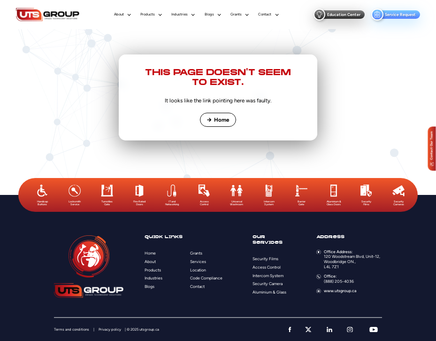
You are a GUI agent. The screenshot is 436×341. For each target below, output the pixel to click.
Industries (179, 14)
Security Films (265, 258)
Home (218, 119)
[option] (42, 195)
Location (198, 270)
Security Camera (267, 283)
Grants (236, 14)
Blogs (209, 14)
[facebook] (289, 330)
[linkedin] (329, 330)
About (119, 14)
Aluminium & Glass (269, 292)
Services (198, 261)
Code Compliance (206, 278)
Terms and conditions (71, 329)
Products (147, 14)
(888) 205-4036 (339, 281)
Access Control (266, 267)
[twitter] (308, 330)
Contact (264, 14)
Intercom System (267, 275)
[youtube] (373, 330)
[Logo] (47, 14)
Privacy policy (110, 329)
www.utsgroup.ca (340, 290)
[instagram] (350, 330)
